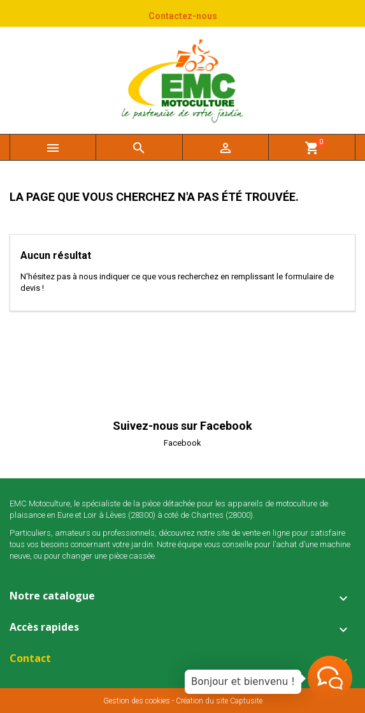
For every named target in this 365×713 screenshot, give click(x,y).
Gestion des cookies (136, 700)
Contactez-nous (182, 16)
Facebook (182, 443)
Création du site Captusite (219, 700)
